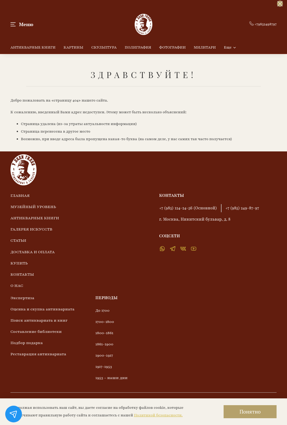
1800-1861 (104, 332)
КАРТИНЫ (73, 47)
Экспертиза (22, 297)
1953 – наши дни (111, 377)
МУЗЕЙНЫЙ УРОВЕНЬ (33, 206)
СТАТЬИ (18, 240)
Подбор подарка (26, 342)
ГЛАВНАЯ (20, 195)
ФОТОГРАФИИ (172, 47)
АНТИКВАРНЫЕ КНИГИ (33, 47)
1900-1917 (104, 355)
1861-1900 (104, 344)
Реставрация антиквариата (38, 354)
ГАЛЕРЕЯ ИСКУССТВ (31, 229)
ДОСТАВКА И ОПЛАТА (32, 252)
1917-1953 (103, 366)
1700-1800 (104, 321)
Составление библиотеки (36, 331)
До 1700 (102, 310)
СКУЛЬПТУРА (104, 47)
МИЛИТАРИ (205, 47)
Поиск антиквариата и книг (39, 320)
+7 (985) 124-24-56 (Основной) (188, 208)
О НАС (16, 285)
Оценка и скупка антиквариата (42, 309)
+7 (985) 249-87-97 (242, 208)
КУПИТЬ (19, 263)
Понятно (250, 411)
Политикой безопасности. (158, 415)
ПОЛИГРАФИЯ (138, 47)
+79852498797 (263, 24)
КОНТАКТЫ (22, 274)
